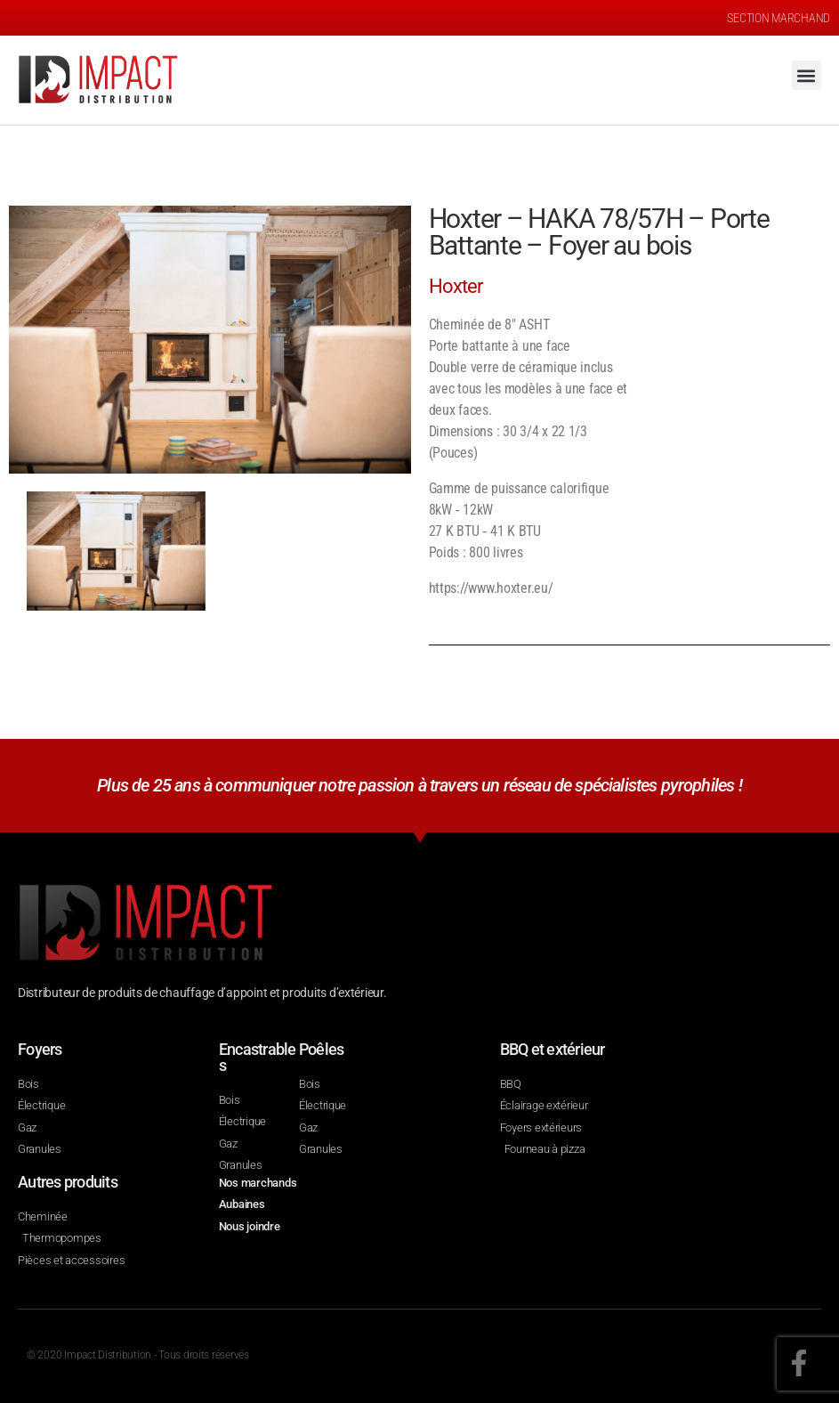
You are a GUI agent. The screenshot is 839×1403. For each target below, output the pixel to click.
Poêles (321, 1049)
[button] (806, 75)
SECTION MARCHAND (778, 18)
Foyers (40, 1049)
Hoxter (456, 286)
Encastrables (257, 1057)
